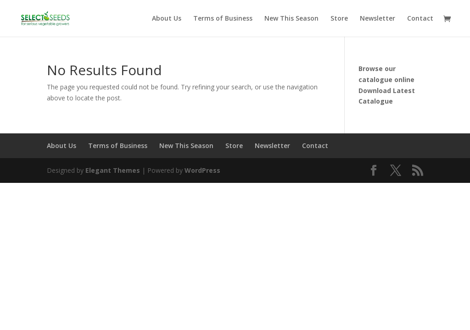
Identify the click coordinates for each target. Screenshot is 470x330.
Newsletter (377, 18)
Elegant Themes (112, 170)
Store (339, 18)
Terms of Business (222, 18)
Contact (420, 18)
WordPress (202, 170)
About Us (166, 18)
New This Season (291, 18)
